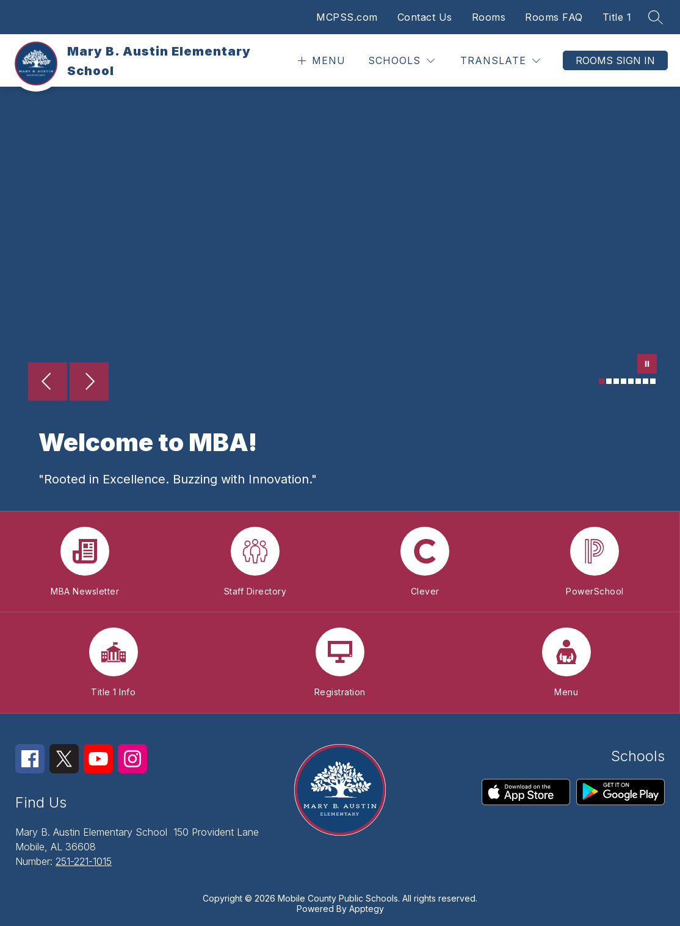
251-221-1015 (84, 861)
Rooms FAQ (554, 17)
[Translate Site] (500, 60)
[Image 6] (638, 381)
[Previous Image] (47, 382)
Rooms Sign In (615, 60)
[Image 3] (616, 381)
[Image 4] (623, 381)
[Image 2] (609, 381)
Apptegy (366, 908)
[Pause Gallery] (647, 365)
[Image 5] (631, 381)
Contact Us (424, 17)
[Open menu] (320, 60)
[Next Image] (89, 382)
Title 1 (617, 17)
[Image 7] (645, 381)
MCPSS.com (347, 17)
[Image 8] (653, 381)
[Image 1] (601, 381)
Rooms (489, 17)
